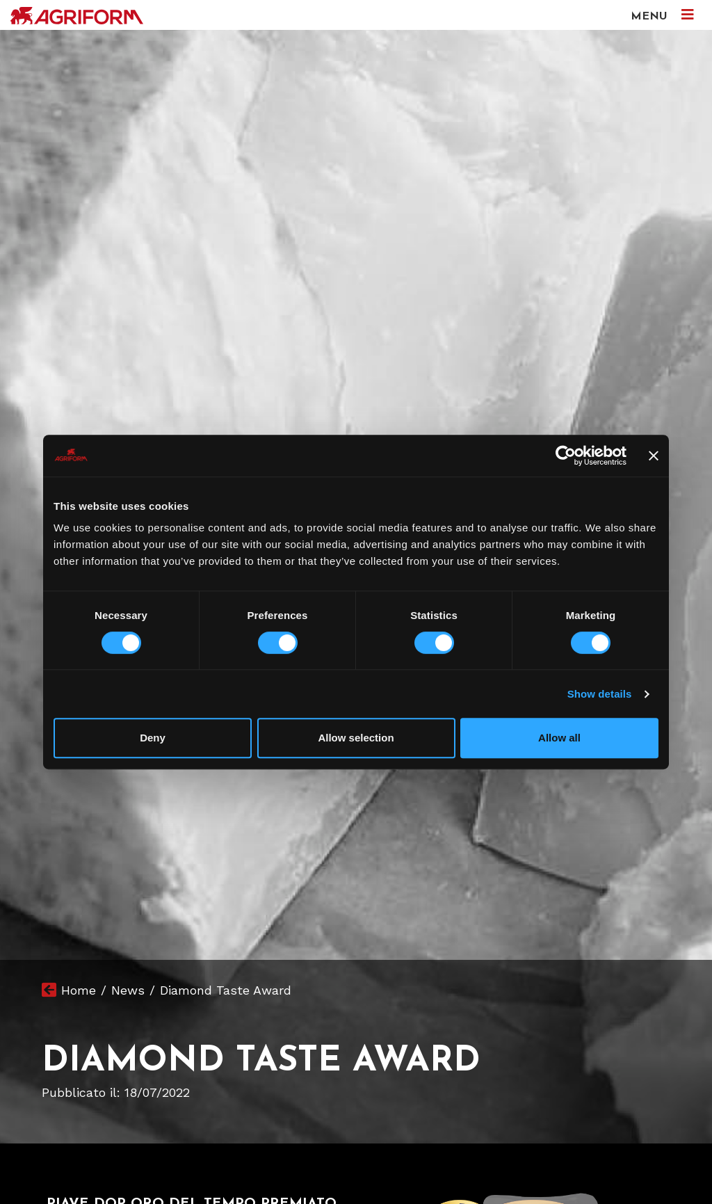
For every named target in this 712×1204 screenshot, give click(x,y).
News (128, 990)
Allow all (559, 738)
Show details (599, 694)
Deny (152, 738)
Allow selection (356, 738)
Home (78, 990)
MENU (662, 15)
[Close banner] (653, 455)
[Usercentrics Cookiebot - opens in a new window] (565, 455)
